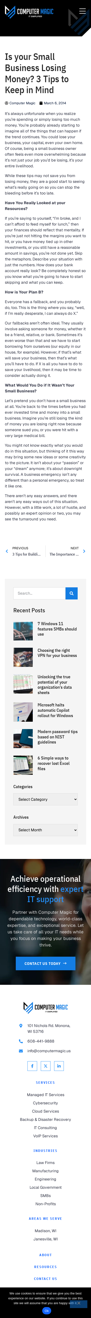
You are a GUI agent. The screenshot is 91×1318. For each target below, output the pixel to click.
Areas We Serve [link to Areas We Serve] (45, 1218)
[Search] (72, 593)
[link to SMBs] (45, 1196)
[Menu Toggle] (82, 11)
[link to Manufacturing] (45, 1171)
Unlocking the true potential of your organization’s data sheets (55, 684)
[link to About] (45, 1255)
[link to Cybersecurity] (45, 1103)
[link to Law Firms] (45, 1163)
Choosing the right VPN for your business (57, 652)
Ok (47, 1311)
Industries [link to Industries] (45, 1150)
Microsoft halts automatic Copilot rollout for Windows (55, 710)
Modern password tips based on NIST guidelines (58, 737)
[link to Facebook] (32, 1066)
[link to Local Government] (45, 1187)
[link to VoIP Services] (45, 1136)
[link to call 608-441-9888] (45, 1041)
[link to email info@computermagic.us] (45, 1051)
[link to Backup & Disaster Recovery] (45, 1120)
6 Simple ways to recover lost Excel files (54, 763)
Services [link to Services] (45, 1082)
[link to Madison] (45, 1231)
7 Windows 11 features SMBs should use (57, 629)
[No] (78, 1304)
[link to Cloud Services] (45, 1111)
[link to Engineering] (45, 1179)
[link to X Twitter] (45, 1066)
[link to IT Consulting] (45, 1128)
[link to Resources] (45, 1267)
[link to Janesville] (45, 1239)
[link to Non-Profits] (45, 1204)
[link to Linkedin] (59, 1066)
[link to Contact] (45, 1279)
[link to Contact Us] (45, 963)
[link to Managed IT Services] (45, 1095)
